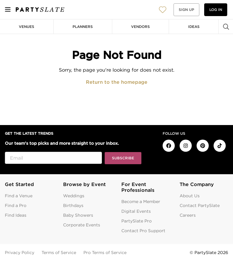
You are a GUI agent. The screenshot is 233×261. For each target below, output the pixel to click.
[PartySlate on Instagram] (185, 145)
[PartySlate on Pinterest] (202, 145)
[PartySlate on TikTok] (219, 145)
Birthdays (73, 205)
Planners (83, 26)
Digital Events (136, 211)
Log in (215, 9)
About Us (190, 195)
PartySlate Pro (136, 221)
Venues (26, 26)
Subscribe (123, 158)
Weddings (73, 195)
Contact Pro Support (143, 230)
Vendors (140, 26)
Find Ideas (15, 215)
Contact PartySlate (200, 205)
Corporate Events (81, 224)
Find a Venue (18, 195)
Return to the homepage (116, 82)
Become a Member (140, 201)
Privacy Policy (19, 252)
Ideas (194, 26)
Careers (188, 215)
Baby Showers (78, 215)
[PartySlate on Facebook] (168, 145)
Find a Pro (15, 205)
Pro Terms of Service (105, 252)
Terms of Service (59, 252)
